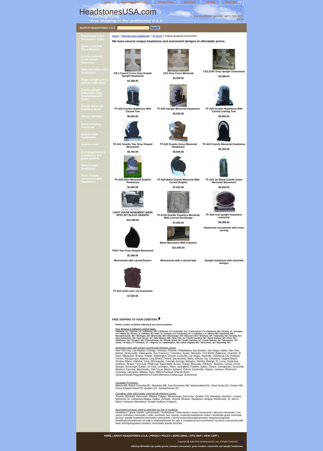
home (108, 2)
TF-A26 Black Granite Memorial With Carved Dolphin (178, 181)
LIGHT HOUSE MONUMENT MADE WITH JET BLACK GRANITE (133, 213)
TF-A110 (157, 36)
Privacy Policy (165, 2)
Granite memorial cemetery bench (92, 108)
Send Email (190, 2)
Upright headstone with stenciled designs (224, 261)
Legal (240, 441)
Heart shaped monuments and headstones (91, 178)
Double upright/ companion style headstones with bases (91, 94)
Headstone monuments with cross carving (224, 229)
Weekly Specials (91, 116)
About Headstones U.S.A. (134, 2)
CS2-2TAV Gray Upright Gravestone (224, 71)
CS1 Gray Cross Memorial (178, 73)
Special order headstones (136, 36)
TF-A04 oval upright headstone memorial (224, 216)
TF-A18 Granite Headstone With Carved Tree (132, 110)
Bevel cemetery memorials (91, 126)
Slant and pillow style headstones (94, 71)
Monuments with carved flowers (132, 260)
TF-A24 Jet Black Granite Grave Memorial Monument (223, 181)
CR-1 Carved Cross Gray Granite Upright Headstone (133, 74)
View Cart (231, 2)
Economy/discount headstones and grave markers (93, 155)
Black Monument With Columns (178, 242)
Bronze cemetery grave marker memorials (92, 59)
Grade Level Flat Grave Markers (91, 48)
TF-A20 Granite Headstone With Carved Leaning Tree (223, 110)
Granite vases (90, 144)
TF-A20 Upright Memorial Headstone (178, 108)
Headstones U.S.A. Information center (93, 38)
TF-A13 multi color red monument (133, 291)
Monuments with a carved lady (178, 260)
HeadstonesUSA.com (117, 11)
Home (115, 36)
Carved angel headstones (89, 167)
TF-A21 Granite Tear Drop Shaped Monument (133, 145)
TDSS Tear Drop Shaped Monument (132, 250)
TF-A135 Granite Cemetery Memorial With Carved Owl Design (178, 216)
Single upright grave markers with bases (94, 81)
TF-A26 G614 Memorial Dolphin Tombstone (132, 181)
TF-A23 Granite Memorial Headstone (224, 144)
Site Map (210, 2)
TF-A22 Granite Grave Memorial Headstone (178, 145)
